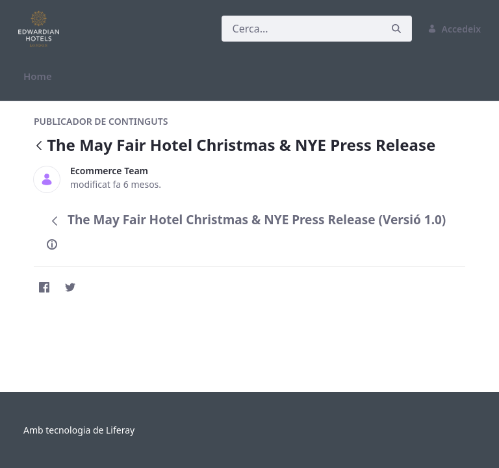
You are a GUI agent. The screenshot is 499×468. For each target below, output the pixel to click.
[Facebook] (44, 287)
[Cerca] (301, 29)
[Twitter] (70, 287)
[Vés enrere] (39, 146)
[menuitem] (37, 76)
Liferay (120, 430)
